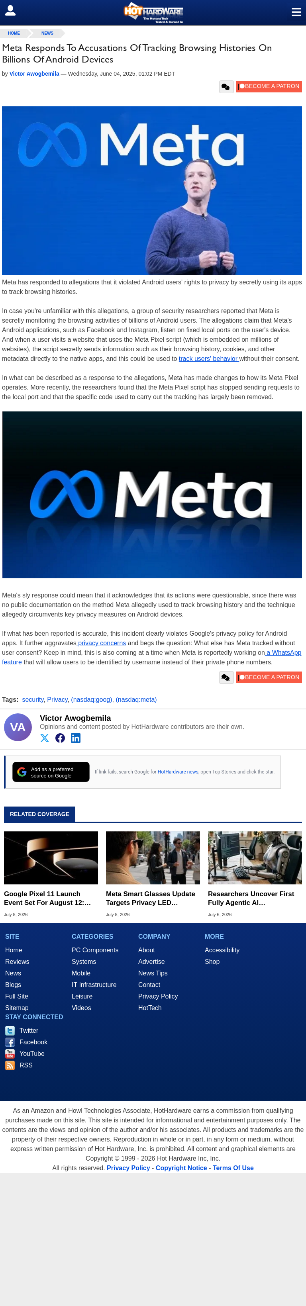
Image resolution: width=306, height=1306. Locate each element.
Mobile (81, 973)
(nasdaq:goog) (91, 699)
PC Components (95, 950)
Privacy (57, 699)
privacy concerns (101, 643)
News (47, 33)
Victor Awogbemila (75, 718)
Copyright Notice (181, 1168)
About (146, 950)
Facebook (33, 1042)
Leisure (82, 996)
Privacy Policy (158, 996)
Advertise (151, 961)
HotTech (150, 1007)
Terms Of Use (233, 1168)
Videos (81, 1007)
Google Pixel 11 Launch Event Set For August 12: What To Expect (44, 898)
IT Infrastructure (94, 984)
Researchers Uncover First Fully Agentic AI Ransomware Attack (251, 898)
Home (13, 950)
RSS (26, 1065)
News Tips (153, 973)
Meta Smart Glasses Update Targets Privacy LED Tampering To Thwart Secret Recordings (151, 898)
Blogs (13, 984)
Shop (212, 961)
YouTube (32, 1053)
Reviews (17, 961)
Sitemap (17, 1007)
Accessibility (222, 950)
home (14, 33)
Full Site (16, 996)
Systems (84, 961)
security (32, 699)
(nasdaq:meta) (136, 699)
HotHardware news (178, 772)
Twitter (29, 1030)
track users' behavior (209, 358)
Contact (149, 984)
